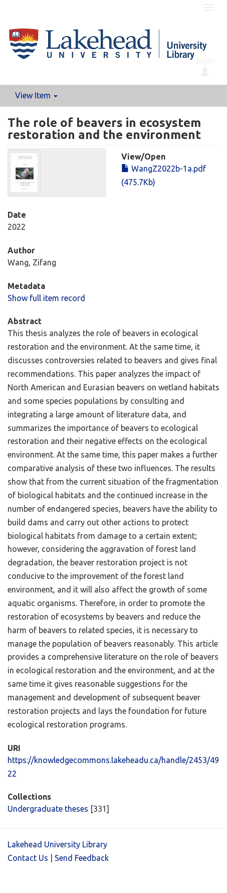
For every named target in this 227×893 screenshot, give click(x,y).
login (205, 66)
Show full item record (46, 298)
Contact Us (28, 857)
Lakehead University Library (57, 844)
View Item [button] (36, 95)
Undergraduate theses (48, 808)
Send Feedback (82, 857)
